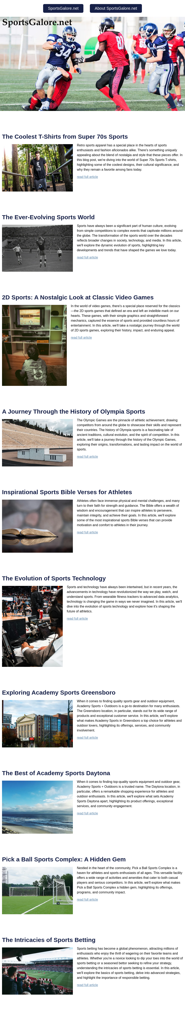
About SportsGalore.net (116, 8)
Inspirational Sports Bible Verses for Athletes (67, 492)
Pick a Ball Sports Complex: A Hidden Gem (64, 859)
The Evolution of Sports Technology (54, 578)
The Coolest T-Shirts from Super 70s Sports (65, 136)
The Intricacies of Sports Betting (49, 940)
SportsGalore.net (63, 8)
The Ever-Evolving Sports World (48, 217)
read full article (87, 177)
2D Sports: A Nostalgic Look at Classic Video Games (78, 297)
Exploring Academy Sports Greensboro (59, 692)
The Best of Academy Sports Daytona (56, 773)
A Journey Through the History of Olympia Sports (73, 411)
